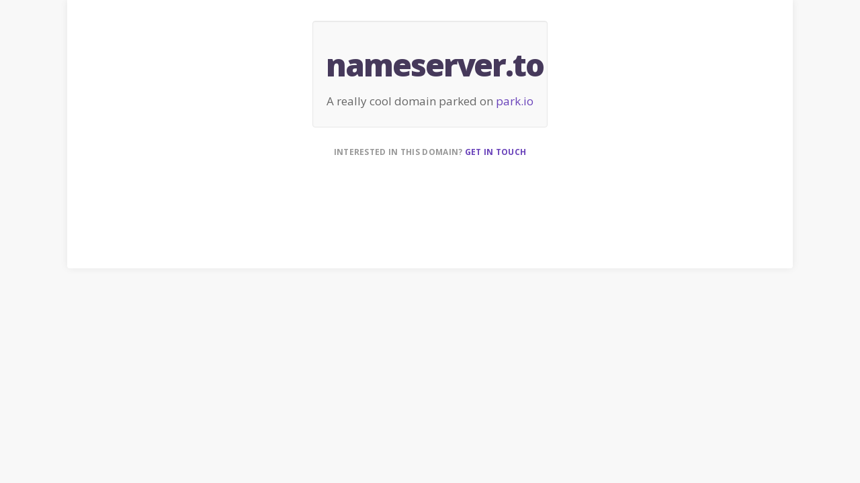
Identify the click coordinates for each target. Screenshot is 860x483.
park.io (514, 101)
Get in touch (496, 152)
